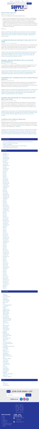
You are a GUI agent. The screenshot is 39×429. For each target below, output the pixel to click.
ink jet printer (18, 73)
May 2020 (5, 190)
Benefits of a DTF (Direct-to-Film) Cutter (10, 143)
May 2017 (5, 230)
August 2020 (5, 187)
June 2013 (5, 288)
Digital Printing (8, 32)
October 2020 (5, 184)
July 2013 (4, 286)
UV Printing (5, 366)
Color (4, 303)
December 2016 (6, 237)
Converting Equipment (7, 305)
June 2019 (5, 200)
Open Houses (5, 339)
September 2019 (6, 197)
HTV (3, 324)
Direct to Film (5, 314)
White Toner (5, 375)
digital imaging (18, 92)
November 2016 (6, 238)
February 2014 (5, 277)
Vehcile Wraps (21, 131)
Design (4, 307)
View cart (11, 1)
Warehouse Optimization (8, 373)
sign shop (7, 36)
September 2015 (6, 256)
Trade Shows (5, 361)
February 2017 (5, 234)
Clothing (33, 91)
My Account (17, 1)
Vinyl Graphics (25, 33)
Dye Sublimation (27, 89)
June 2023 (5, 161)
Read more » (3, 28)
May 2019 (5, 201)
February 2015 (5, 263)
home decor (28, 113)
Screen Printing (6, 351)
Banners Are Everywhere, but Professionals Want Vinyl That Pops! (18, 98)
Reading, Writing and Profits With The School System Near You (17, 61)
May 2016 (5, 246)
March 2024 (5, 155)
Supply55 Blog (19, 7)
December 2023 (6, 157)
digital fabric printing (23, 72)
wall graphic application (32, 133)
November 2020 (6, 183)
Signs (13, 53)
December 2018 (6, 206)
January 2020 (5, 193)
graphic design (13, 73)
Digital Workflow (14, 32)
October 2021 (5, 169)
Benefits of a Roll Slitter (7, 144)
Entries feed (5, 383)
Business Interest (8, 52)
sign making (29, 132)
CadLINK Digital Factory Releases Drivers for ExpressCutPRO (14, 145)
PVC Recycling (5, 349)
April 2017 (5, 231)
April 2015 (5, 260)
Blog (3, 417)
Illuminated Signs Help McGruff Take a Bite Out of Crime (19, 41)
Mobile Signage (6, 333)
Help (22, 1)
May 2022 (5, 166)
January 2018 (5, 219)
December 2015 (6, 252)
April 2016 (5, 248)
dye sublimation (4, 113)
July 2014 (4, 270)
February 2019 (5, 205)
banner (17, 72)
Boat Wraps (5, 298)
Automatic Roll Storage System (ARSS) (10, 147)
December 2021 (6, 168)
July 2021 (4, 172)
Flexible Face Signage (21, 52)
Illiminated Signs (28, 52)
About (4, 416)
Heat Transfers (27, 32)
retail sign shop (23, 132)
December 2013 (6, 279)
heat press (5, 321)
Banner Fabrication (8, 111)
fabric (8, 113)
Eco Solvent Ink (33, 89)
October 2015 (5, 255)
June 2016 (5, 245)
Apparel (4, 294)
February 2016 (5, 250)
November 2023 (6, 158)
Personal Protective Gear (8, 343)
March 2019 (5, 204)
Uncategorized (6, 362)
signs (12, 133)
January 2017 (5, 235)
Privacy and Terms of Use (7, 423)
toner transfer (5, 360)
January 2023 (5, 164)
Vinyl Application (20, 33)
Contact (4, 419)
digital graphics (30, 72)
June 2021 (5, 173)
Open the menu (2, 7)
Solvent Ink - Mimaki (17, 53)
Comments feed (6, 385)
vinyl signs (20, 56)
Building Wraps (6, 299)
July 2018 (4, 212)
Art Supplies (5, 295)
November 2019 (6, 195)
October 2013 (5, 282)
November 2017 (6, 222)
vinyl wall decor (24, 133)
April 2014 (5, 274)
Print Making (5, 347)
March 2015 (5, 261)
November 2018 (6, 208)
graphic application (12, 34)
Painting (4, 340)
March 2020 (5, 191)
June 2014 (5, 271)
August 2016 (5, 242)
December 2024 (6, 154)
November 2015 (6, 253)
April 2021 (5, 176)
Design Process (6, 309)
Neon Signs (5, 53)
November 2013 (6, 281)
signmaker (27, 73)
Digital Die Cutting (6, 310)
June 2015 (5, 257)
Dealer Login (5, 420)
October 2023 (5, 160)
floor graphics (33, 33)
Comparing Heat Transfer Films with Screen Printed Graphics (19, 78)
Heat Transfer (18, 34)
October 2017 (5, 223)
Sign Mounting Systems (12, 131)
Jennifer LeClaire (8, 43)
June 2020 (5, 189)
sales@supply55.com (20, 421)
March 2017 (5, 233)
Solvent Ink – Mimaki (7, 358)
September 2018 (6, 211)
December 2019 (6, 194)
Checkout (27, 1)
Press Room (5, 421)
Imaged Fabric (33, 32)
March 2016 (5, 249)
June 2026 (5, 153)
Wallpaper (5, 372)
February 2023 (5, 162)
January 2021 (5, 180)
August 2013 (5, 285)
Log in (4, 382)
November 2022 (6, 165)
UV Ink (23, 53)
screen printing (7, 56)
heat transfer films (25, 34)
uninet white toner (6, 364)
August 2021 (5, 171)
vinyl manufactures (14, 56)
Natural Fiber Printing (7, 335)
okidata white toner (7, 338)
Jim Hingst (6, 14)
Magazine (5, 332)
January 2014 (5, 278)
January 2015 (5, 264)
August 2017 (5, 226)
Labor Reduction (6, 329)
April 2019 (5, 202)
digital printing (7, 73)
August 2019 (5, 198)
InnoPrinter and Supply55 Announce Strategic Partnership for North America (18, 141)
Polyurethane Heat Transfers (6, 33)
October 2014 (5, 266)
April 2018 (5, 216)
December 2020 (6, 182)
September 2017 (6, 224)
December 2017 (6, 220)
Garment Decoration (21, 32)
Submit (28, 395)
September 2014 (6, 267)
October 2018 (5, 209)
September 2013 (6, 283)
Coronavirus (5, 306)
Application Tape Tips (8, 13)
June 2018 (5, 213)
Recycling (5, 350)
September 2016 (6, 241)
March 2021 (5, 177)
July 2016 (4, 244)
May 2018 (5, 215)
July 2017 (4, 227)
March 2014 (5, 275)
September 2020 (6, 186)
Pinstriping (5, 344)
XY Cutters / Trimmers (7, 376)
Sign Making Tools (18, 112)
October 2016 (5, 239)
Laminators (34, 70)
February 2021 (5, 179)
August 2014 (5, 268)
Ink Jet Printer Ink (28, 70)
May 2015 (5, 259)
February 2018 (5, 217)
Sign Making (14, 33)
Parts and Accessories (28, 129)
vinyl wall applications (18, 133)
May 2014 (5, 272)
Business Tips (5, 302)
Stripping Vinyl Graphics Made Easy (13, 119)
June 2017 (5, 228)
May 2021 (5, 175)
